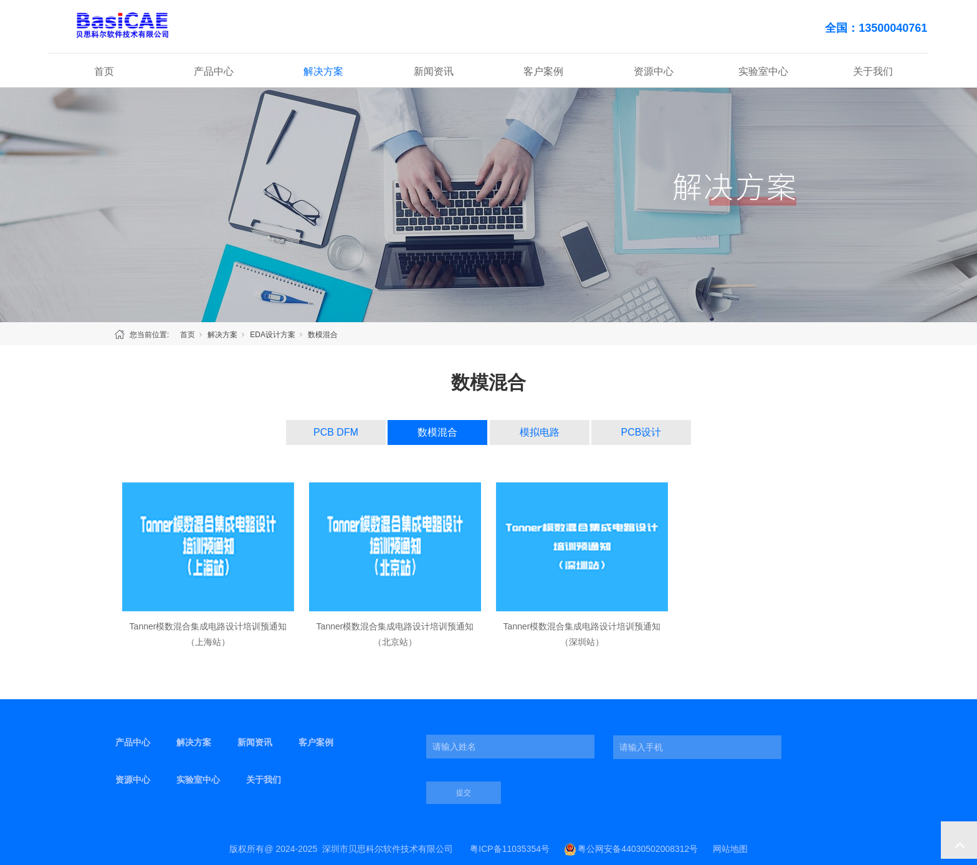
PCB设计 (641, 432)
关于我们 (873, 71)
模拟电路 (540, 432)
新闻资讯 (434, 71)
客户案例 (543, 71)
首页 (104, 71)
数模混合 (323, 334)
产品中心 (214, 71)
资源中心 (654, 71)
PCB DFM (335, 432)
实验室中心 (763, 71)
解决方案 (323, 71)
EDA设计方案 (272, 334)
